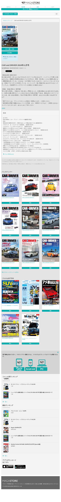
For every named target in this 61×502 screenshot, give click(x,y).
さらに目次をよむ (8, 154)
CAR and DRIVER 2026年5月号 (8, 197)
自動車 (3, 108)
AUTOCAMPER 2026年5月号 (7, 338)
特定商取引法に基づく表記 (31, 483)
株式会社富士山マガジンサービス (50, 483)
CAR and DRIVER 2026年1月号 (28, 230)
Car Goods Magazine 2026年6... (28, 305)
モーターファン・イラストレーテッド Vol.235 (29, 339)
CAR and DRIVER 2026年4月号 (28, 197)
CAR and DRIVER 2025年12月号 (48, 230)
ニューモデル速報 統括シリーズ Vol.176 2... (10, 305)
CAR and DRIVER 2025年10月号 (28, 262)
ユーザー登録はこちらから (30, 9)
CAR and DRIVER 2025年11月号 (8, 262)
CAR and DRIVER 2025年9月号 (48, 262)
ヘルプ (52, 7)
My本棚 (23, 7)
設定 (38, 7)
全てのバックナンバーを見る (10, 272)
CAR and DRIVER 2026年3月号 (48, 197)
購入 (10, 202)
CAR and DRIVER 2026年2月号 (8, 230)
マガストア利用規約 (7, 483)
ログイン (9, 7)
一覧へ (5, 401)
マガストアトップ (7, 20)
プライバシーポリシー (19, 483)
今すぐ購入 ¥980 (9, 49)
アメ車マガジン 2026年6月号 (47, 305)
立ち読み (9, 52)
